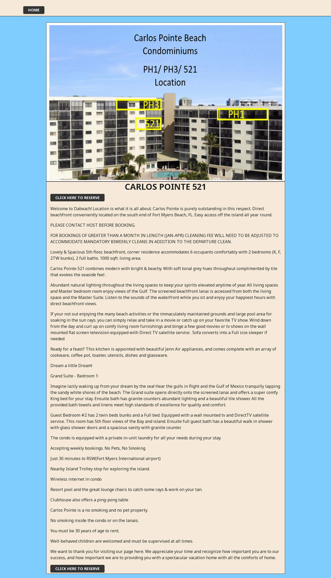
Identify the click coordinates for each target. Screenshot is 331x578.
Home (34, 9)
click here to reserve (77, 197)
